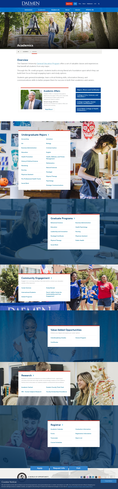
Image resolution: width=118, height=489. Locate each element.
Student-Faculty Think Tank (55, 387)
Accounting (25, 139)
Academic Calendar (57, 429)
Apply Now (69, 3)
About (67, 10)
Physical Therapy (51, 176)
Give (80, 3)
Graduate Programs (62, 218)
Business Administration (29, 148)
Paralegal (49, 172)
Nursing (23, 170)
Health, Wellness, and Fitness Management (55, 158)
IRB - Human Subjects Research (31, 392)
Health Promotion (27, 157)
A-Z (95, 3)
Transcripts (54, 438)
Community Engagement (35, 278)
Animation (49, 139)
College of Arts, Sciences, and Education (87, 95)
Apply (39, 468)
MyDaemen (90, 3)
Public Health (79, 240)
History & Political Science (29, 161)
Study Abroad (50, 288)
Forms (53, 433)
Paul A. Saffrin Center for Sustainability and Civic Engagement (54, 294)
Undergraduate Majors (34, 134)
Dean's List (78, 438)
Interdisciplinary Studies (58, 338)
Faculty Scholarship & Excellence (56, 392)
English (48, 152)
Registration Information (83, 433)
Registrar (56, 424)
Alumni (77, 10)
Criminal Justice (51, 148)
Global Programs (26, 297)
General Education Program (48, 63)
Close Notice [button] (108, 481)
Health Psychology (81, 227)
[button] (98, 3)
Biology (48, 143)
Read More (49, 109)
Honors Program (80, 338)
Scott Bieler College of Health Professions (87, 109)
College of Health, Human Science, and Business (86, 102)
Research (26, 375)
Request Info (59, 468)
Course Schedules (56, 442)
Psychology (49, 181)
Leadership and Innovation (59, 231)
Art (22, 143)
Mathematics (50, 163)
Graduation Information (83, 429)
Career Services (26, 288)
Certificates (54, 342)
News (84, 3)
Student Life (55, 10)
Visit (75, 3)
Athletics (89, 10)
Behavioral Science (57, 223)
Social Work (25, 183)
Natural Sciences (51, 167)
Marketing (24, 165)
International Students (28, 292)
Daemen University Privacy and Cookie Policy (80, 486)
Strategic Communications (54, 185)
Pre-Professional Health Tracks (31, 179)
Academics (41, 10)
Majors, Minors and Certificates (88, 90)
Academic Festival (27, 387)
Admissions (28, 10)
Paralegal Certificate (57, 236)
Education (24, 152)
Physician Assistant (27, 174)
